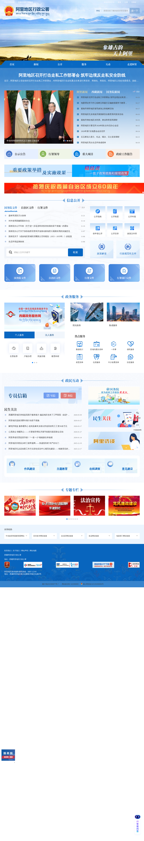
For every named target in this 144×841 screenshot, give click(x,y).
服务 (84, 64)
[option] (72, 34)
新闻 (36, 64)
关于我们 (16, 549)
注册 (126, 2)
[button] (32, 361)
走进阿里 (132, 64)
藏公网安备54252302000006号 (93, 582)
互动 (108, 64)
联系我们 (7, 549)
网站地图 (33, 549)
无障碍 (133, 2)
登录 (119, 2)
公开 (60, 64)
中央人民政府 (9, 2)
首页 (12, 64)
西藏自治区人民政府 (25, 2)
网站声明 (24, 549)
